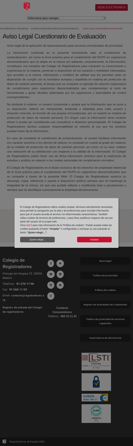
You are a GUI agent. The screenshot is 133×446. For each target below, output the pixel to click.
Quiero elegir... (37, 239)
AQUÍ (29, 225)
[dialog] (66, 223)
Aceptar (94, 239)
